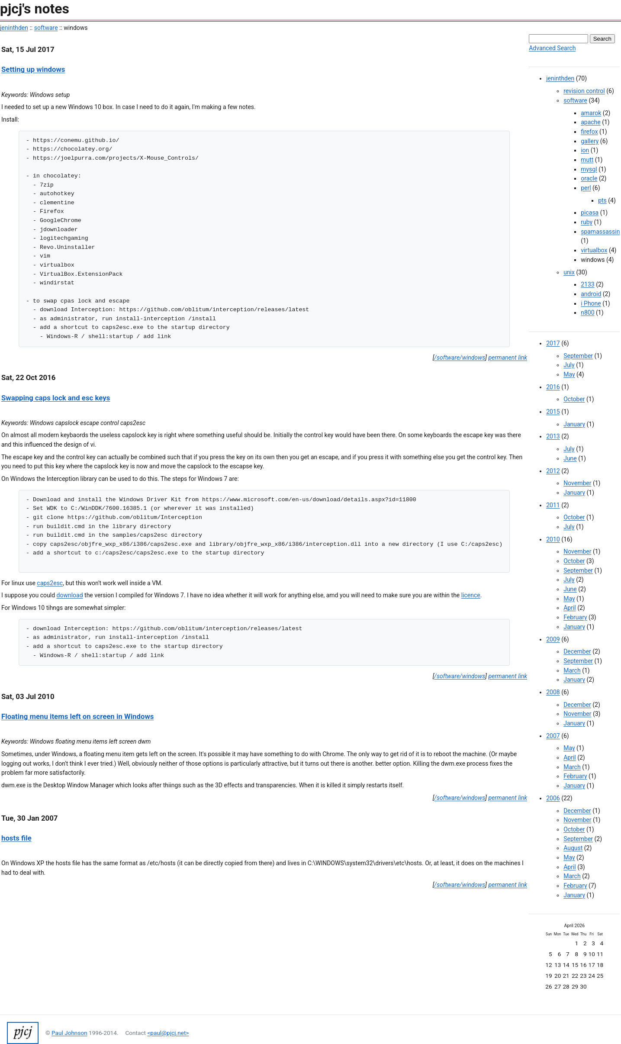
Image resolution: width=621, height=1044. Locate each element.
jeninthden (14, 27)
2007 (553, 735)
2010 (553, 539)
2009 (553, 639)
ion (585, 150)
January (574, 424)
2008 (553, 692)
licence (470, 595)
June (570, 458)
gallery (589, 141)
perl (586, 187)
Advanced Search (552, 48)
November (577, 483)
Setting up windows (33, 69)
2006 (553, 798)
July (568, 364)
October (574, 399)
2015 (553, 411)
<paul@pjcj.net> (168, 1032)
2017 (553, 343)
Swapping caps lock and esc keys (55, 397)
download (70, 595)
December (577, 651)
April (569, 607)
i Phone (591, 303)
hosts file (16, 838)
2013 (553, 436)
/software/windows (459, 357)
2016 (553, 386)
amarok (591, 113)
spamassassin (600, 231)
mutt (587, 159)
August (572, 847)
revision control (584, 90)
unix (569, 272)
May (569, 374)
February (575, 617)
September (578, 355)
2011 (553, 505)
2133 (587, 284)
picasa (589, 212)
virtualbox (594, 250)
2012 (553, 470)
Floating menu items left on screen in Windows (77, 716)
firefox (589, 131)
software (46, 27)
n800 (587, 312)
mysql (589, 169)
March (572, 670)
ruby (586, 222)
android (591, 293)
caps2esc (50, 583)
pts (602, 200)
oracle (589, 178)
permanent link (507, 357)
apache (591, 122)
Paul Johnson (69, 1032)
